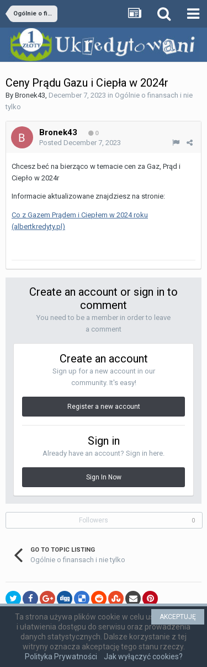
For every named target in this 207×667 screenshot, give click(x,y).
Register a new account (103, 406)
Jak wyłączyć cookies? (143, 656)
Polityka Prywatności (61, 656)
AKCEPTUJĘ (178, 617)
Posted (80, 142)
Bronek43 (30, 95)
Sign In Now (103, 477)
